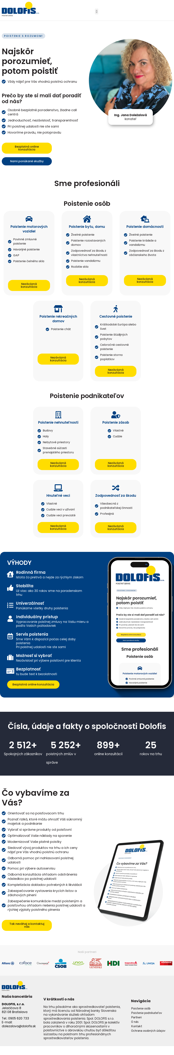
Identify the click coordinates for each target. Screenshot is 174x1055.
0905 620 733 (18, 1018)
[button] (96, 11)
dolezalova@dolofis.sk (19, 1026)
